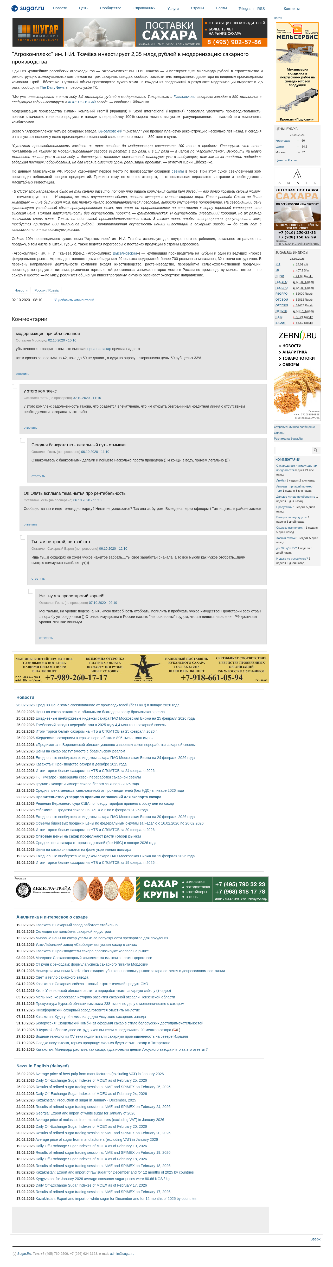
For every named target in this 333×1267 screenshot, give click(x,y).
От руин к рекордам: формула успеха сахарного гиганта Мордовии (92, 964)
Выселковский (110, 131)
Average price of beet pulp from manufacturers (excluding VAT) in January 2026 (99, 1074)
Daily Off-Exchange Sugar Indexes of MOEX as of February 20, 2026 (91, 1126)
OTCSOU (282, 299)
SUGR (280, 276)
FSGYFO (281, 281)
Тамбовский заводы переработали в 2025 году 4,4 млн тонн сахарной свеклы (101, 725)
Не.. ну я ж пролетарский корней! (72, 595)
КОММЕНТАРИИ (288, 459)
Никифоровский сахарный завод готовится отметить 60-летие (88, 1010)
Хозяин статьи (286, 538)
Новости (64, 8)
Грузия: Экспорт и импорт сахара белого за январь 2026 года (87, 784)
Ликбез (281, 480)
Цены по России (286, 160)
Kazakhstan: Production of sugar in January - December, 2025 (86, 1100)
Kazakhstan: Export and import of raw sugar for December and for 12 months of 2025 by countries (115, 1172)
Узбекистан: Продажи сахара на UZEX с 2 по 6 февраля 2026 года (92, 810)
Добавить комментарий (76, 300)
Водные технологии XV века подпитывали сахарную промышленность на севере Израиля (112, 1036)
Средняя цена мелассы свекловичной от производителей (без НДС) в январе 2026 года (110, 790)
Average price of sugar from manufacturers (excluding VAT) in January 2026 (96, 1139)
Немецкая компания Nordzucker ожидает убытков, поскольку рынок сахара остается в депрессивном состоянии (130, 971)
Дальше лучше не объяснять (295, 496)
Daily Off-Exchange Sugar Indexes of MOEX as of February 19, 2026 (91, 1146)
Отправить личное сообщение (294, 426)
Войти (278, 18)
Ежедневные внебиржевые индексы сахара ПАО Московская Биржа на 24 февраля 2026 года (115, 758)
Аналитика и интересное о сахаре (52, 917)
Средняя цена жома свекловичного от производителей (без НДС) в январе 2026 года (108, 705)
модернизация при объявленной (48, 333)
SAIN (279, 317)
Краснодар (283, 140)
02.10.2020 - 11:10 (87, 398)
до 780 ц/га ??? (286, 548)
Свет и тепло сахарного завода (62, 977)
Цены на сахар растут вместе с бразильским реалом (80, 751)
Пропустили (284, 507)
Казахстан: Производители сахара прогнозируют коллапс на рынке (92, 951)
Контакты (291, 9)
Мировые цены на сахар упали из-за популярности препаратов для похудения (102, 938)
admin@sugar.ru (122, 1254)
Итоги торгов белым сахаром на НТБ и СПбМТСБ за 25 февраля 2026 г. (96, 731)
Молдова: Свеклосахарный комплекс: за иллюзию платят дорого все (94, 958)
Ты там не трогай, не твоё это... (62, 541)
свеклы (178, 171)
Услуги (173, 9)
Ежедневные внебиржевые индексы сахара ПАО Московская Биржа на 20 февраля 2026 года (115, 817)
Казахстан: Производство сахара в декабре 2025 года (81, 764)
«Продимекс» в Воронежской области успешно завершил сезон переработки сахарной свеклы (116, 745)
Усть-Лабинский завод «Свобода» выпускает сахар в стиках (86, 944)
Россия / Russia (47, 290)
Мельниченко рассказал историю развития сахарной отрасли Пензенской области (105, 997)
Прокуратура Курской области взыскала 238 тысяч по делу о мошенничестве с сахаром (110, 1004)
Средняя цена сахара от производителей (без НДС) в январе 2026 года (96, 843)
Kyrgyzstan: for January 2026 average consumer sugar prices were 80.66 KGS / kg (103, 1179)
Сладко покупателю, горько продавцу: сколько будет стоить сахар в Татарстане (103, 1043)
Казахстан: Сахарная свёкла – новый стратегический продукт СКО (92, 984)
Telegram (246, 9)
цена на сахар (99, 349)
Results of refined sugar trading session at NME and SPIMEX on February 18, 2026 (103, 1166)
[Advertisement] (140, 1219)
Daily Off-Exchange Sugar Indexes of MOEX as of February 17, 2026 (91, 1185)
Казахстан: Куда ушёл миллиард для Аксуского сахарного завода (91, 1017)
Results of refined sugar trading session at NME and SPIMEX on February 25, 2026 (103, 1087)
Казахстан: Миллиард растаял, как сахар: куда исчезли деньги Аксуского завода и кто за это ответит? (122, 1049)
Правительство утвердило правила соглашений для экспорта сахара (98, 797)
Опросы (279, 432)
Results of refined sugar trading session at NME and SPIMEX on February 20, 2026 (103, 1133)
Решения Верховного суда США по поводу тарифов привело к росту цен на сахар (105, 803)
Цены (88, 8)
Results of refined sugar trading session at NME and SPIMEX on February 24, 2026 (103, 1107)
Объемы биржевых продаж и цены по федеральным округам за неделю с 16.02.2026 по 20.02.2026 (120, 823)
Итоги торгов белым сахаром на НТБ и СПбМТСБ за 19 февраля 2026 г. (96, 862)
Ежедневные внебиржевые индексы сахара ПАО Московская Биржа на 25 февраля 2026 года (115, 718)
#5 (277, 270)
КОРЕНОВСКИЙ (82, 102)
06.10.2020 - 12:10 (113, 548)
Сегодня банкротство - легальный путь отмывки (78, 444)
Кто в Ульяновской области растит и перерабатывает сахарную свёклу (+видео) (103, 991)
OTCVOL (282, 311)
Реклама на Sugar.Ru (288, 438)
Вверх (315, 1239)
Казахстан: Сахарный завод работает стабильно (77, 925)
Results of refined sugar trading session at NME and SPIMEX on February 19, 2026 (103, 1152)
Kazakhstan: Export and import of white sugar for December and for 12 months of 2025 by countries (116, 1198)
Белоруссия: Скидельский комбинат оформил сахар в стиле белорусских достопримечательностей (119, 1023)
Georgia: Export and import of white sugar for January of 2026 (86, 1113)
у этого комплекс (40, 391)
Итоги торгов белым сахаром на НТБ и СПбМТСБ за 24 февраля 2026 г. (96, 771)
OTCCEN (282, 305)
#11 (278, 264)
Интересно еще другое (291, 517)
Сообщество (115, 8)
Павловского (184, 96)
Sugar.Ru (24, 1254)
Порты (226, 8)
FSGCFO (282, 287)
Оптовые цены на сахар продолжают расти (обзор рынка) (88, 836)
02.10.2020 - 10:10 (62, 340)
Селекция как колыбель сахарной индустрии (73, 931)
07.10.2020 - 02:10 (103, 603)
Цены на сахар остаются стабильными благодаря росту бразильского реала (100, 712)
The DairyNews (52, 87)
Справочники (149, 8)
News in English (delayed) (42, 1065)
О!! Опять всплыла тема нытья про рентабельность (75, 493)
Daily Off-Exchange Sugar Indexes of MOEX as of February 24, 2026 (91, 1094)
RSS (261, 9)
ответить (22, 374)
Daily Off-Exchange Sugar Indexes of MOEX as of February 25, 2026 (91, 1080)
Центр (280, 146)
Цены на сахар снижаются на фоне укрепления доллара (83, 849)
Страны (202, 8)
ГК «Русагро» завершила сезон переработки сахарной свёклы (88, 777)
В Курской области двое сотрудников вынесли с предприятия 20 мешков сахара (103, 1030)
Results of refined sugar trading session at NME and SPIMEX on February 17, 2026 (103, 1192)
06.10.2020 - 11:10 (95, 452)
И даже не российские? (292, 558)
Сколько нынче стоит (290, 527)
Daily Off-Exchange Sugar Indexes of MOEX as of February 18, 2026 (91, 1159)
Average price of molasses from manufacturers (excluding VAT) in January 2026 (99, 1120)
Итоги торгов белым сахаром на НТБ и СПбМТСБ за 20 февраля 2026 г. (96, 830)
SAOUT (281, 322)
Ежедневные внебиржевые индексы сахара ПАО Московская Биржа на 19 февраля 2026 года (115, 856)
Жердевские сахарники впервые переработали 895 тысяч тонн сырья (94, 738)
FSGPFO (281, 293)
